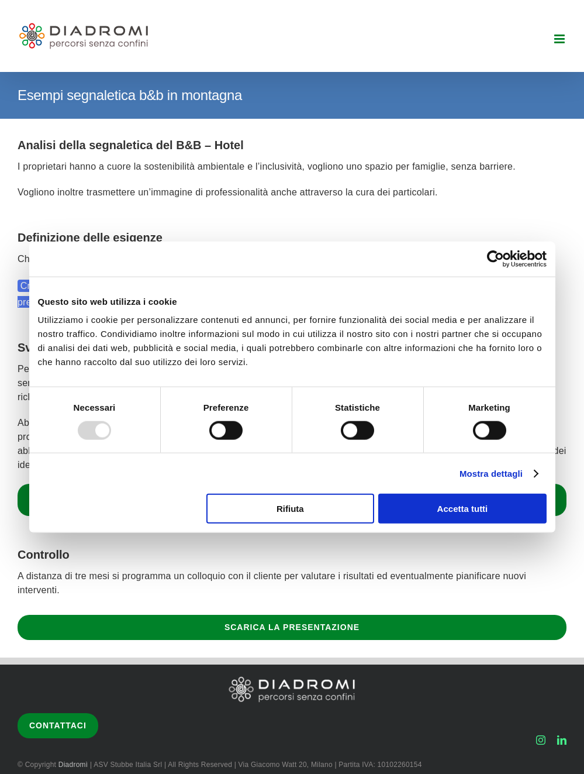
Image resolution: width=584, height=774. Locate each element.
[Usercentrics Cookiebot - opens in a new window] (495, 258)
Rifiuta (290, 509)
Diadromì (74, 765)
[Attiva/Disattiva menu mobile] (560, 39)
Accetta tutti (462, 509)
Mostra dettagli (491, 473)
